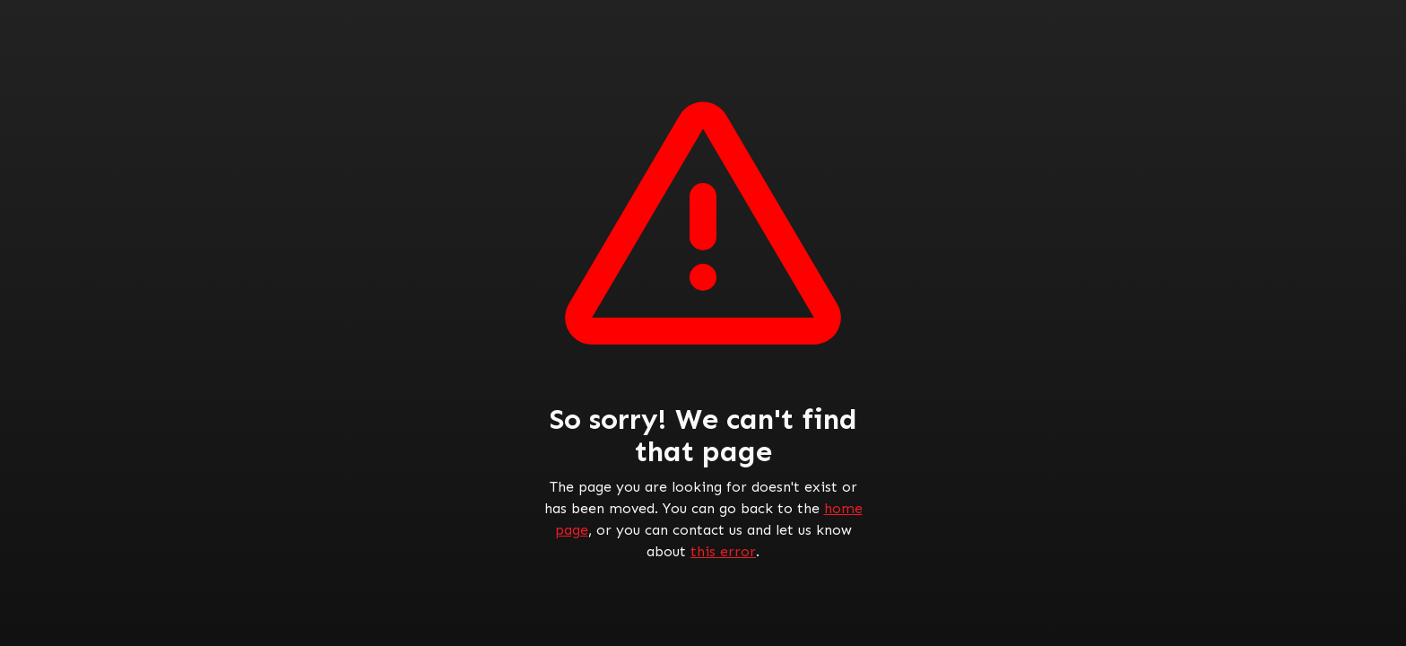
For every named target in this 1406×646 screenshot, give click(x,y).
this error (723, 551)
